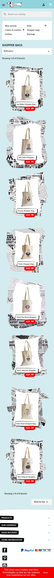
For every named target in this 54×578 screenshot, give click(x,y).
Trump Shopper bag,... (27, 211)
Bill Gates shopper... (27, 157)
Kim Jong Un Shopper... (27, 477)
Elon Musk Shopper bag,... (27, 423)
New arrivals (11, 25)
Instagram (4, 566)
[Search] (27, 14)
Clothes (8, 34)
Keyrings (31, 34)
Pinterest (4, 558)
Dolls (29, 25)
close (45, 572)
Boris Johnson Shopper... (27, 370)
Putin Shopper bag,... (27, 264)
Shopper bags (33, 30)
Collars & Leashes (13, 30)
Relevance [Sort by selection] (27, 51)
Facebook (4, 550)
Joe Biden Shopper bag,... (27, 104)
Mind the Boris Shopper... (26, 317)
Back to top (41, 502)
